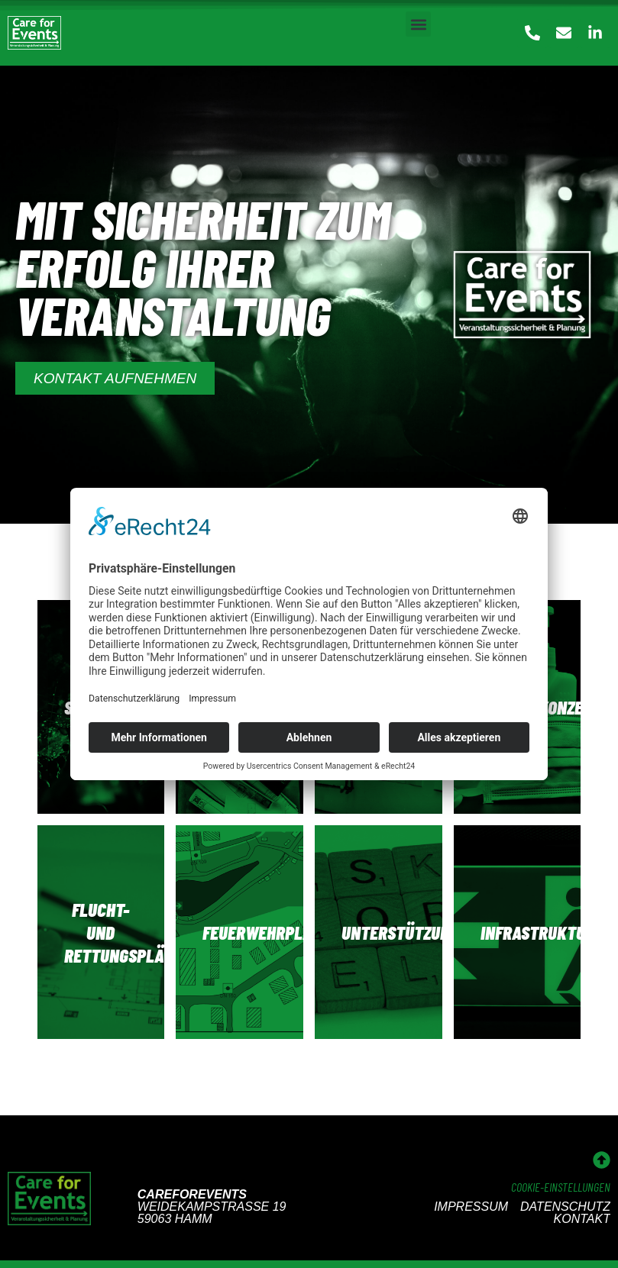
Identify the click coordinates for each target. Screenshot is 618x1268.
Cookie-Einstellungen (560, 1186)
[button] (418, 24)
